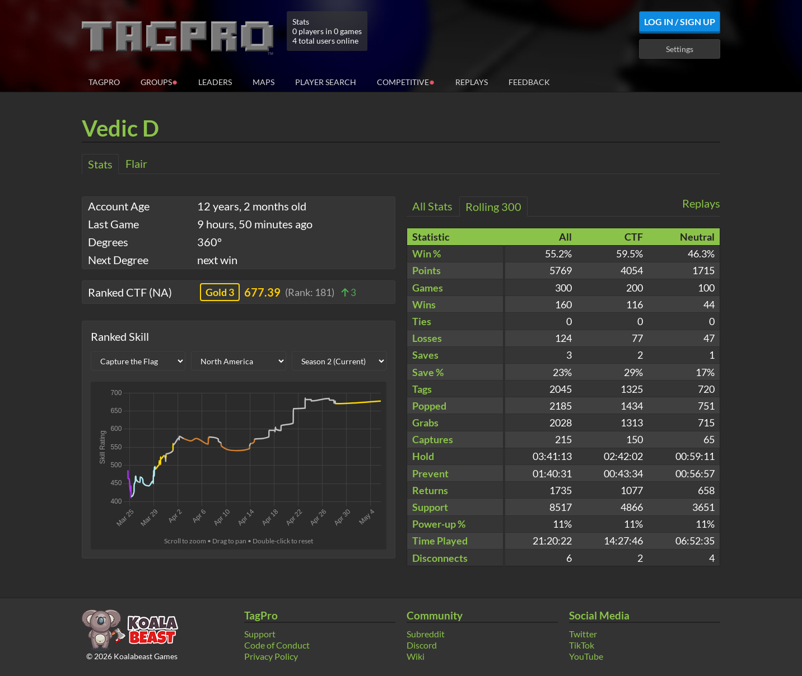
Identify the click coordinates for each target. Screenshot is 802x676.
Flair (136, 163)
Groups (159, 81)
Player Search (325, 82)
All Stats (432, 206)
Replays (471, 82)
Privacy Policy (271, 656)
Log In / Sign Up (679, 21)
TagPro (104, 82)
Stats (100, 164)
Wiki (416, 656)
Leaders (215, 82)
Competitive (406, 81)
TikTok (581, 645)
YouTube (586, 656)
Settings (679, 49)
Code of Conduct (277, 645)
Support (260, 633)
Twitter (583, 633)
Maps (263, 82)
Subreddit (426, 633)
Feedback (529, 82)
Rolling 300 (493, 206)
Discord (422, 645)
